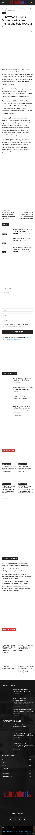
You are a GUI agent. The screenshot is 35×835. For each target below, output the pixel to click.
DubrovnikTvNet (6, 464)
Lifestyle (4, 234)
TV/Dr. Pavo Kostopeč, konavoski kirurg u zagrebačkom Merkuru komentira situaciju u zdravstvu (8, 489)
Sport (3, 243)
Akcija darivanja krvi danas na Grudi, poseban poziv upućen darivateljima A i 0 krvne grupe (22, 408)
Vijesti (7, 9)
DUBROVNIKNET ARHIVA (26, 833)
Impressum (6, 831)
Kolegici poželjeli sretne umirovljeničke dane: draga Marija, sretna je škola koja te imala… (23, 745)
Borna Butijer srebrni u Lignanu (22, 238)
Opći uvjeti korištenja (26, 831)
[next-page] (6, 256)
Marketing (12, 831)
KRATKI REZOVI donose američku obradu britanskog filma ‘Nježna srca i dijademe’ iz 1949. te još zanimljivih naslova (25, 489)
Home (3, 9)
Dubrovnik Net (8, 32)
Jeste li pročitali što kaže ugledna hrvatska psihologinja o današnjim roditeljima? (23, 711)
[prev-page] (3, 256)
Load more (17, 415)
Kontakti (18, 831)
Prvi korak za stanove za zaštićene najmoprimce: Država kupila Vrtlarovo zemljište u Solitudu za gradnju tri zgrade (16, 576)
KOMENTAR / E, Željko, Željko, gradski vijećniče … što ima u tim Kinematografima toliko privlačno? (9, 649)
